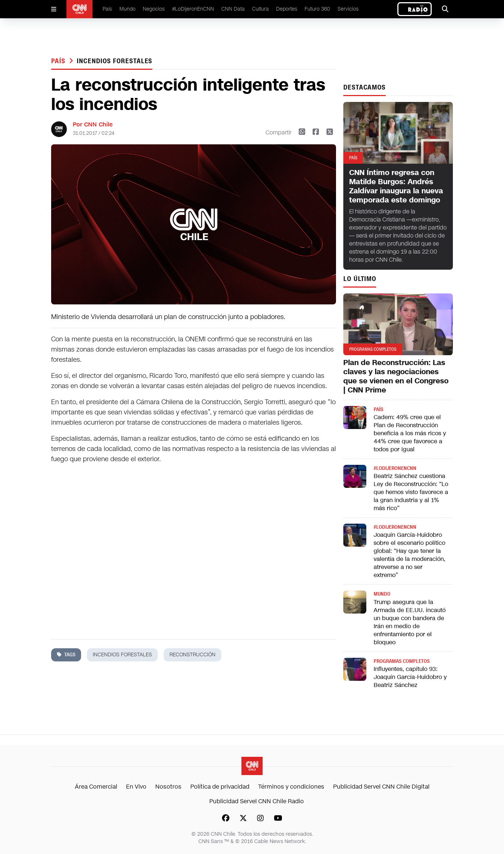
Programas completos (401, 661)
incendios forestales (114, 61)
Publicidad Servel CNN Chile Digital (381, 786)
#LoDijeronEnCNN (193, 8)
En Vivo (136, 786)
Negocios (154, 8)
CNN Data (233, 8)
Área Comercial (96, 786)
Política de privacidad (219, 786)
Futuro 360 (317, 8)
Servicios (348, 8)
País (107, 8)
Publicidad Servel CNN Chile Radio (256, 801)
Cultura (260, 8)
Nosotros (168, 786)
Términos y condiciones (291, 786)
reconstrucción (192, 654)
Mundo (127, 8)
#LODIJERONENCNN (395, 468)
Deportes (286, 8)
